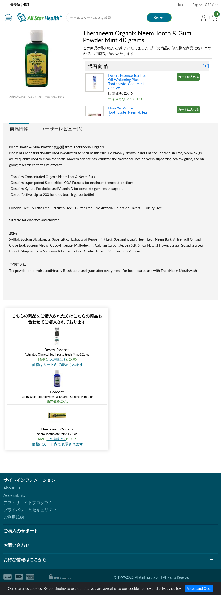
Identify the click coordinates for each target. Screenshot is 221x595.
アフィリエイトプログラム (28, 502)
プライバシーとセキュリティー (32, 509)
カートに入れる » (189, 77)
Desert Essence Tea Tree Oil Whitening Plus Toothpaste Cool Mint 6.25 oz (127, 81)
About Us (11, 487)
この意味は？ (56, 359)
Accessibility (14, 495)
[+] (205, 66)
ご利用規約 (13, 517)
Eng (195, 5)
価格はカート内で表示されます (57, 364)
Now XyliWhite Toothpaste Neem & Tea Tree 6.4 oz (127, 112)
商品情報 (19, 129)
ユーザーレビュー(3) (61, 128)
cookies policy (139, 588)
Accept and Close (199, 588)
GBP (209, 5)
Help (179, 5)
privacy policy (170, 588)
